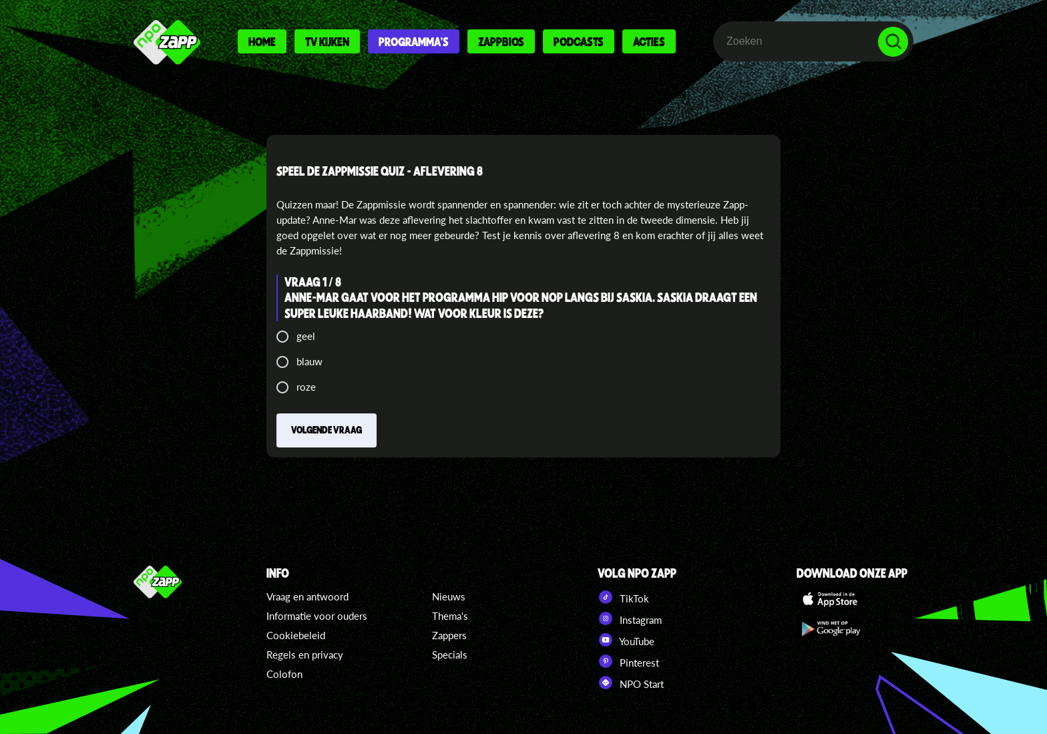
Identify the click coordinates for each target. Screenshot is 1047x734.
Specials (449, 655)
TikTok (623, 597)
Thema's (450, 616)
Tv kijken (327, 41)
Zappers (449, 635)
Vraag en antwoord (307, 596)
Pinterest (628, 661)
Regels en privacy (304, 655)
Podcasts (579, 41)
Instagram (630, 618)
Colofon (284, 674)
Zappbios (501, 41)
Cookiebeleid (295, 635)
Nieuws (448, 596)
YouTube (626, 640)
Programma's (414, 41)
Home (262, 41)
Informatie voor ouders (316, 616)
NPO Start (631, 683)
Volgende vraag (326, 429)
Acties (649, 41)
